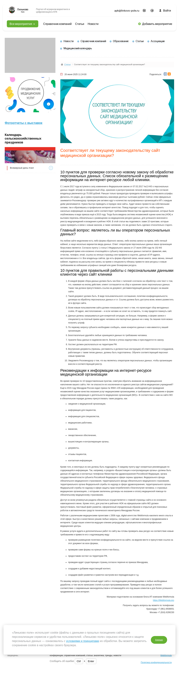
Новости (93, 23)
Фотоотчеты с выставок (23, 123)
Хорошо (159, 639)
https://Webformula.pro (163, 600)
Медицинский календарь (77, 48)
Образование (121, 41)
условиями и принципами (82, 641)
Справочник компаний (57, 23)
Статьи (79, 23)
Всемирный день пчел (22, 168)
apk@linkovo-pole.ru (126, 10)
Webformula (166, 655)
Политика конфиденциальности (156, 662)
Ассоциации (158, 41)
